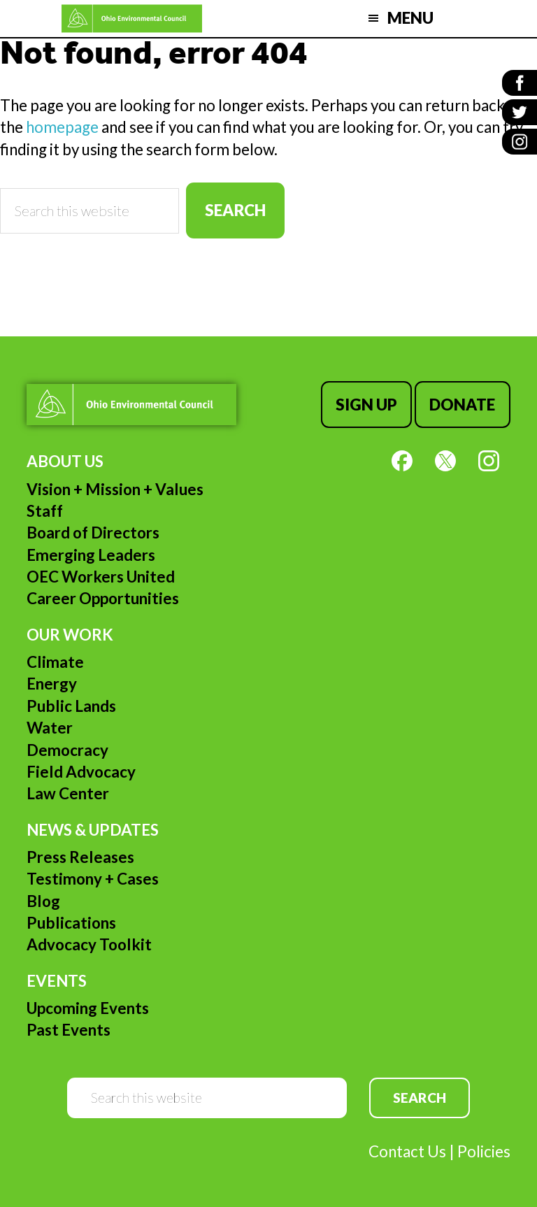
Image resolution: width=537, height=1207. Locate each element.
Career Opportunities (103, 598)
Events (57, 980)
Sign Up (366, 404)
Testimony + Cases (93, 878)
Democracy (67, 750)
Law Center (68, 793)
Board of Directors (93, 532)
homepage (62, 126)
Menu (410, 17)
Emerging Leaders (91, 554)
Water (50, 727)
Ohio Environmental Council (131, 18)
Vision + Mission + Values (115, 489)
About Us (65, 461)
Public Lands (71, 706)
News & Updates (93, 829)
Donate (462, 404)
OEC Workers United (101, 576)
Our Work (70, 634)
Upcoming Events (88, 1008)
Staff (45, 510)
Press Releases (80, 857)
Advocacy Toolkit (89, 944)
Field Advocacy (81, 771)
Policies (483, 1151)
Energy (52, 683)
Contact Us (407, 1151)
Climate (55, 661)
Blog (43, 901)
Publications (71, 922)
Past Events (68, 1029)
